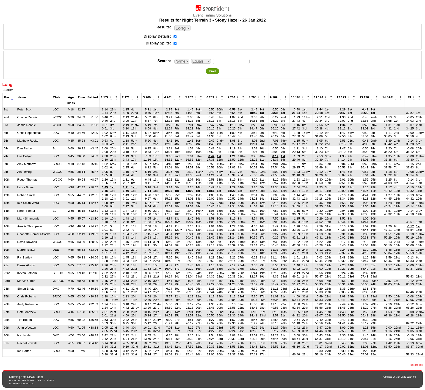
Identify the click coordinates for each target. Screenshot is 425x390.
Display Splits (158, 43)
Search (163, 61)
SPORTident (35, 377)
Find (212, 71)
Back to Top (417, 365)
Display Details (157, 36)
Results (163, 27)
